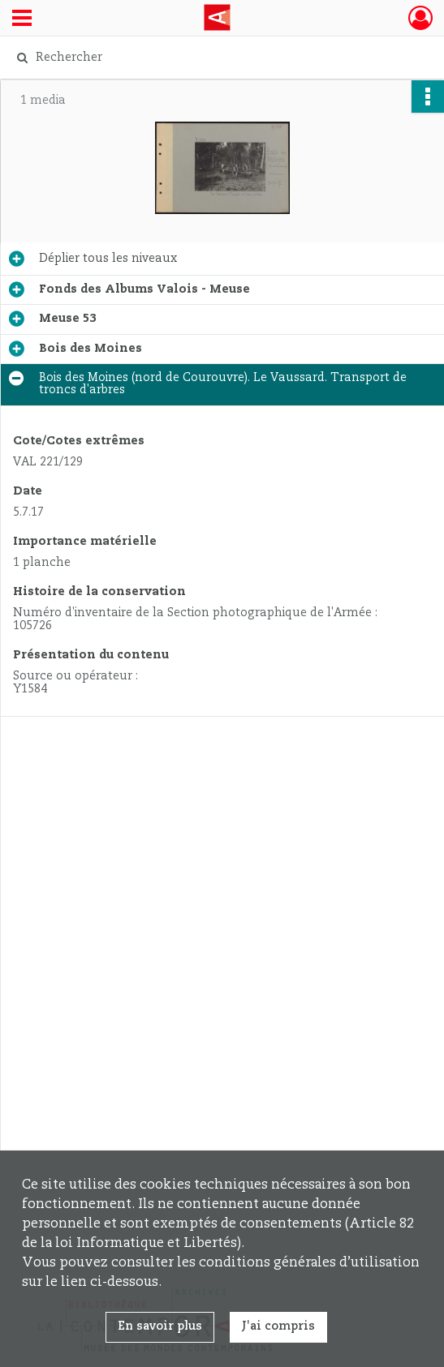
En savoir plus (160, 1326)
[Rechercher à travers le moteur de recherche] (210, 57)
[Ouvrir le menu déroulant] (22, 19)
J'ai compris (278, 1326)
